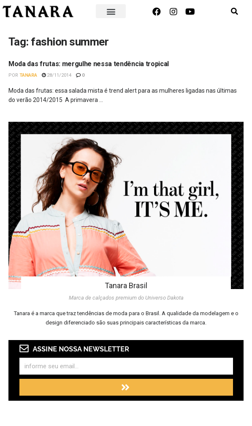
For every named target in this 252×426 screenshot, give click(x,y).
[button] (111, 11)
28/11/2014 (56, 75)
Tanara (28, 75)
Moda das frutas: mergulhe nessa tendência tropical (88, 64)
